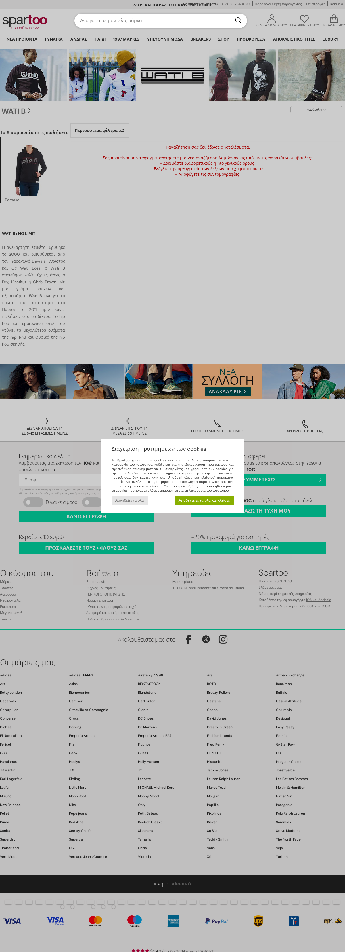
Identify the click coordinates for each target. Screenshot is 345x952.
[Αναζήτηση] (238, 21)
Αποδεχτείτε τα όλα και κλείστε (204, 500)
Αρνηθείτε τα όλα (129, 500)
